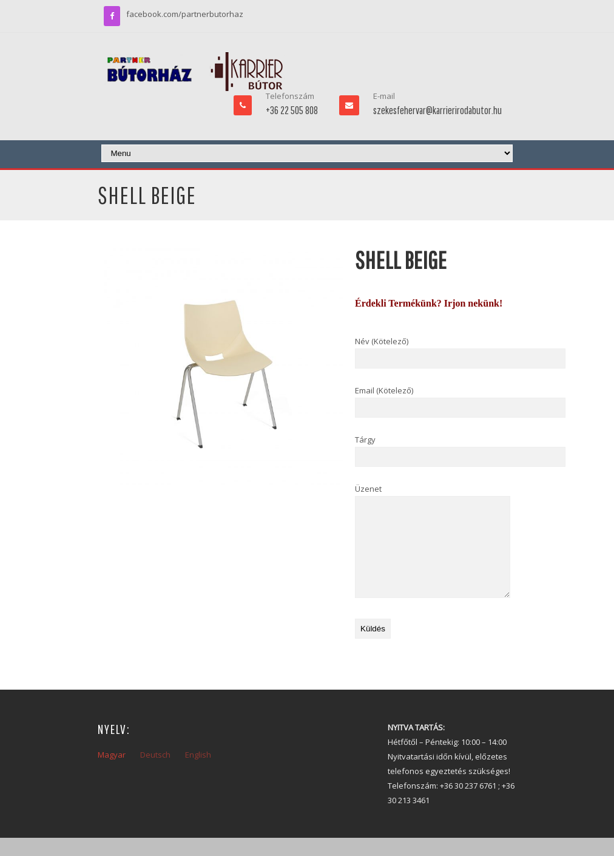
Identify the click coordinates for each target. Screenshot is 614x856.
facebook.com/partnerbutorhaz (184, 13)
